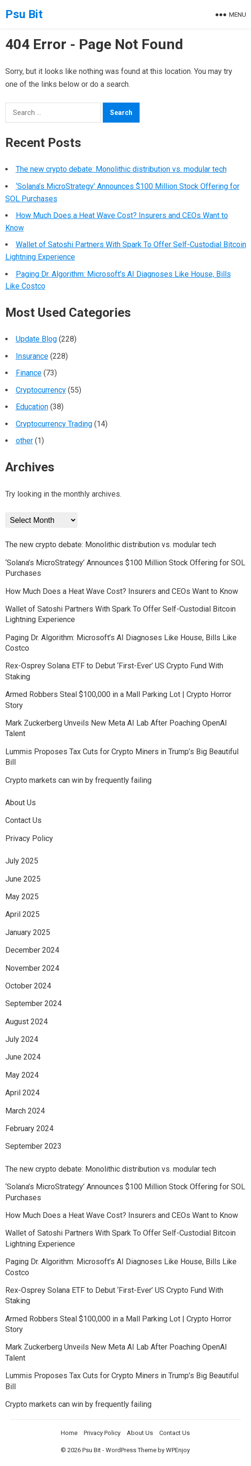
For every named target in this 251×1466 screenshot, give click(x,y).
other (24, 440)
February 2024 (29, 1128)
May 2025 (22, 896)
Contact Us (23, 820)
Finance (29, 372)
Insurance (32, 356)
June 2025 (23, 879)
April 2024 (22, 1092)
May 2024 (22, 1075)
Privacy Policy (29, 838)
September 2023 (33, 1146)
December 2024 (32, 950)
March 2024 (25, 1110)
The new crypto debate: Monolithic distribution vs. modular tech (121, 169)
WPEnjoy (178, 1450)
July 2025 (21, 860)
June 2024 (23, 1056)
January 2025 (27, 932)
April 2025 (22, 914)
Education (32, 406)
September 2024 (33, 1003)
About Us (20, 802)
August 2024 (26, 1021)
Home (69, 1432)
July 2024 (21, 1039)
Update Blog (36, 338)
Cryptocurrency (41, 390)
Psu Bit (24, 14)
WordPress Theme (131, 1450)
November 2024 (32, 968)
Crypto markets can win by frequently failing (78, 780)
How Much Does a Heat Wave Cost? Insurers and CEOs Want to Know (121, 591)
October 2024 (28, 985)
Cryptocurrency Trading (54, 423)
